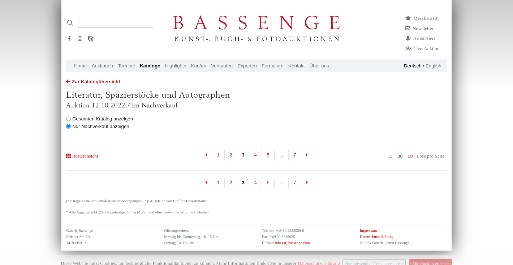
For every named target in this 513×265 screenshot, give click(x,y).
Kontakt (296, 66)
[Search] (115, 22)
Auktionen (102, 66)
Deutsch (413, 66)
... (282, 155)
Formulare (273, 66)
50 (410, 156)
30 (400, 156)
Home (80, 66)
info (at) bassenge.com (292, 243)
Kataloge (150, 66)
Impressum (368, 231)
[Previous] (206, 155)
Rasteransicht (82, 156)
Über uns (319, 66)
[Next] (307, 155)
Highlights (175, 66)
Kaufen (198, 66)
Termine (126, 66)
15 (390, 156)
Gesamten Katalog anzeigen (102, 119)
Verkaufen (222, 66)
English (433, 66)
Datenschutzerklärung (377, 237)
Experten (247, 66)
